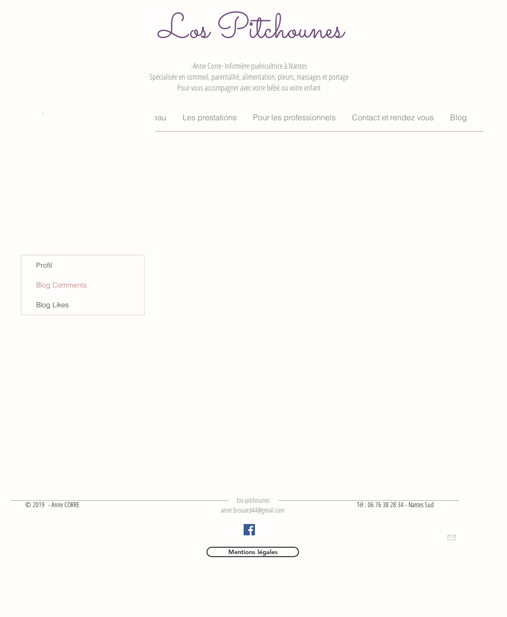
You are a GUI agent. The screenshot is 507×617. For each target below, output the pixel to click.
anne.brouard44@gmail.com (253, 510)
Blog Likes (52, 304)
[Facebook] (249, 529)
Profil (44, 265)
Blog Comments (61, 285)
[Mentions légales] (252, 552)
